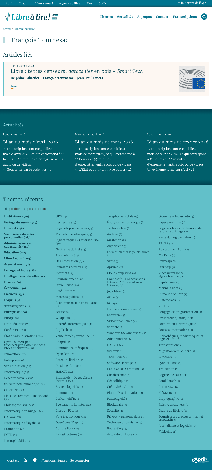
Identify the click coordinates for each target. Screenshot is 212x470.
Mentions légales (54, 461)
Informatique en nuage (23, 411)
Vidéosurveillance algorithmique (171, 274)
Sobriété (115, 327)
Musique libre (68, 366)
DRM (62, 216)
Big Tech (64, 330)
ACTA (113, 297)
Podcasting (117, 428)
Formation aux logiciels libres (128, 253)
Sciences (64, 312)
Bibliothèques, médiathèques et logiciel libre (181, 337)
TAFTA (166, 243)
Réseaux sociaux (18, 378)
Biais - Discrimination (125, 393)
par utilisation (36, 209)
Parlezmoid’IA (68, 399)
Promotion (14, 429)
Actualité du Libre (122, 434)
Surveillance (67, 285)
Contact (162, 17)
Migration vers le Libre (177, 351)
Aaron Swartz (170, 387)
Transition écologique (74, 234)
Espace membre (172, 222)
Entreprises (15, 360)
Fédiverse (116, 315)
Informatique (16, 372)
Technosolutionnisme (124, 422)
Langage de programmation (180, 312)
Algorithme (117, 246)
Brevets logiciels (70, 387)
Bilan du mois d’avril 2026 (30, 142)
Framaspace (169, 261)
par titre (14, 209)
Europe (12, 318)
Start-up (167, 267)
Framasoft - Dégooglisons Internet (74, 379)
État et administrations (23, 336)
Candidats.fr (169, 381)
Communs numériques (74, 348)
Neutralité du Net (71, 249)
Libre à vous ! (44, 3)
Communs (65, 393)
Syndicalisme (170, 363)
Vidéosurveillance (122, 321)
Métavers (167, 393)
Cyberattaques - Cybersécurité (77, 241)
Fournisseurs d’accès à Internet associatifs (181, 418)
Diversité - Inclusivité (176, 216)
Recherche (66, 222)
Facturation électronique (178, 324)
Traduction (168, 369)
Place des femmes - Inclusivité (26, 397)
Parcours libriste (70, 360)
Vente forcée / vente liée (75, 336)
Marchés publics (70, 297)
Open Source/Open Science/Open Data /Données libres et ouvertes (24, 345)
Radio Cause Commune (125, 369)
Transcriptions (185, 17)
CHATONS (14, 390)
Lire (14, 86)
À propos (144, 17)
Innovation (15, 354)
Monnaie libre (170, 288)
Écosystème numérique (125, 222)
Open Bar (65, 354)
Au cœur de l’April (174, 249)
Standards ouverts (71, 267)
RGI (112, 303)
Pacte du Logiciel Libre (177, 237)
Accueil (7, 29)
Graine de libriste (173, 410)
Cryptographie (171, 399)
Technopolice (118, 228)
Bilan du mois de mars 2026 (104, 142)
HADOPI (64, 372)
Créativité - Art (120, 387)
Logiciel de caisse (173, 375)
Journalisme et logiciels (177, 426)
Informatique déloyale (23, 423)
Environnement (69, 279)
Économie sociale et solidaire (76, 304)
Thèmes (106, 17)
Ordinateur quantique (176, 318)
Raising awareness (174, 404)
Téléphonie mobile (122, 216)
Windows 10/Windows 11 (126, 333)
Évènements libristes (73, 404)
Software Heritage (122, 363)
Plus (89, 3)
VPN (164, 306)
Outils (103, 3)
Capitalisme (169, 282)
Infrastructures (69, 434)
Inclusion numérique (124, 309)
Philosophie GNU (19, 405)
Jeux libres (116, 291)
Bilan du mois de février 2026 (178, 142)
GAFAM (12, 417)
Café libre (65, 291)
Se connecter (79, 461)
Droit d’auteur (17, 324)
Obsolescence (118, 375)
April (9, 3)
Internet (64, 273)
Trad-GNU (117, 357)
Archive (114, 234)
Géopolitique (118, 381)
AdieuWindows (119, 339)
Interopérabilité (18, 441)
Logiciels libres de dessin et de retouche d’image (180, 229)
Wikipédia (65, 318)
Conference (15, 330)
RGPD (11, 435)
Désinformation (70, 261)
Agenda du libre (69, 3)
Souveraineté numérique (24, 384)
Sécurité (115, 410)
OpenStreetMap (69, 422)
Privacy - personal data (125, 416)
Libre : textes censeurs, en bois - (77, 71)
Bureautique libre (173, 294)
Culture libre (67, 428)
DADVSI (115, 345)
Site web (115, 351)
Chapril (64, 342)
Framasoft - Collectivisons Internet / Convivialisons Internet (126, 282)
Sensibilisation (17, 366)
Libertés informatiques (75, 324)
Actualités (125, 17)
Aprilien (115, 267)
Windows (167, 357)
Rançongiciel (118, 399)
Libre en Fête (68, 410)
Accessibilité (67, 255)
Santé (113, 261)
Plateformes (169, 300)
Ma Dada (167, 255)
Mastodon (116, 240)
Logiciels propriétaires (74, 228)
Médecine (167, 431)
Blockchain (117, 404)
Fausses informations (176, 330)
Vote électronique (71, 416)
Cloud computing (121, 273)
